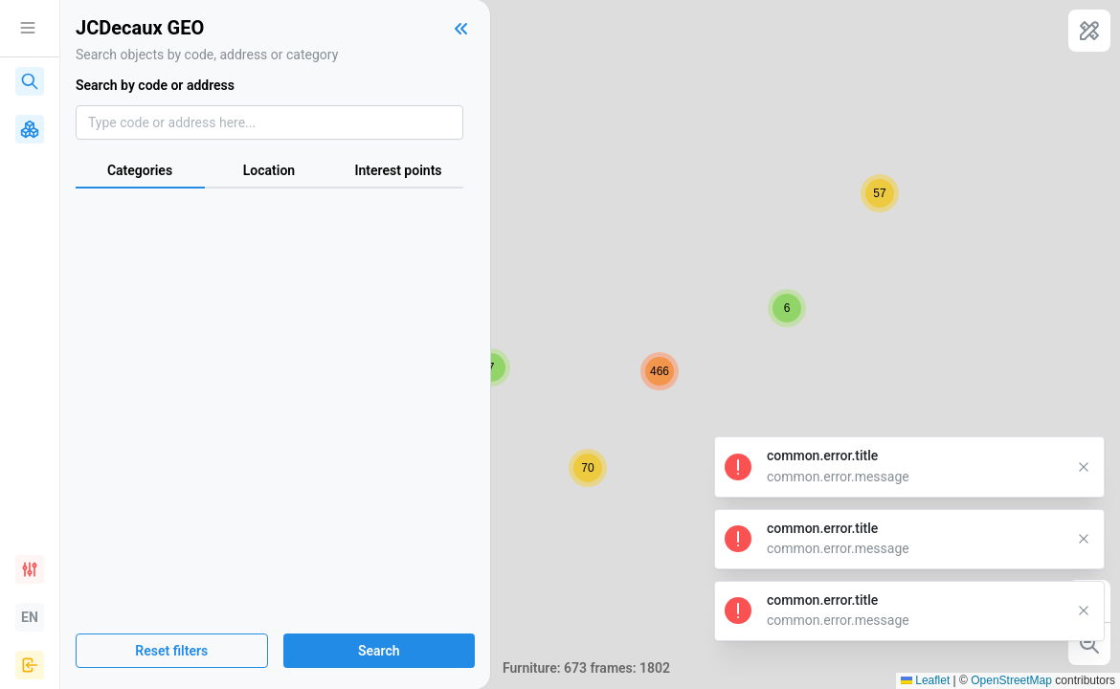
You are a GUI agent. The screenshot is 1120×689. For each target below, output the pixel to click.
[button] (491, 367)
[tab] (140, 171)
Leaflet (925, 680)
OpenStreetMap (1011, 680)
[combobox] (269, 122)
